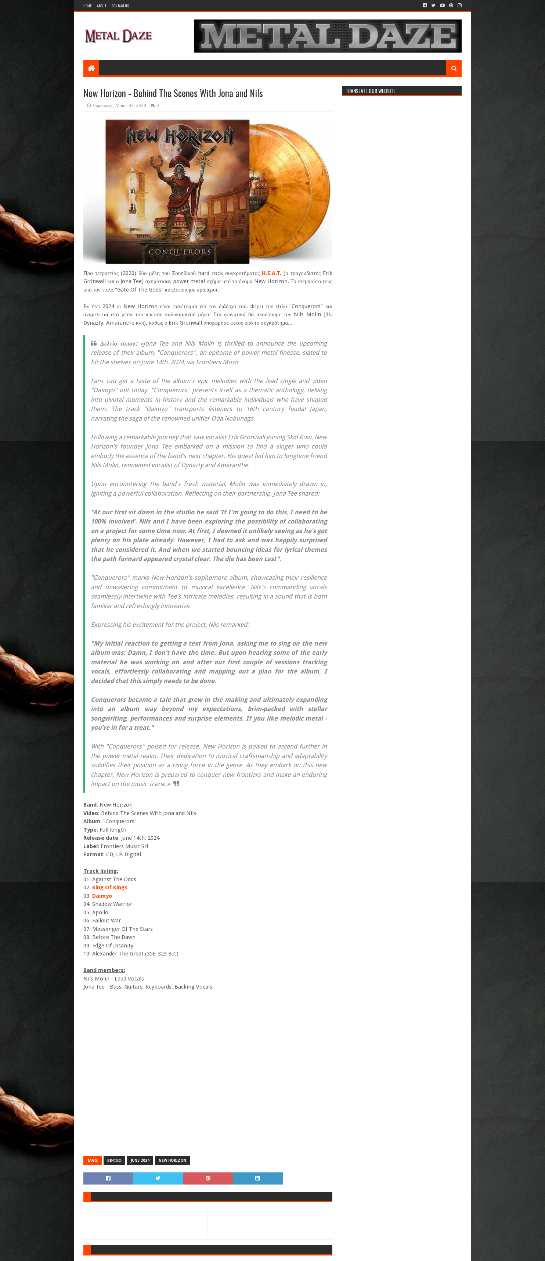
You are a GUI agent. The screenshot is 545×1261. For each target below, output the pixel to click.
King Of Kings (109, 887)
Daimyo (102, 896)
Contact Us (120, 5)
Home (87, 5)
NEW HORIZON (172, 1160)
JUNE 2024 (140, 1160)
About (101, 5)
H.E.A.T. (271, 273)
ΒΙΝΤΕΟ (114, 1160)
